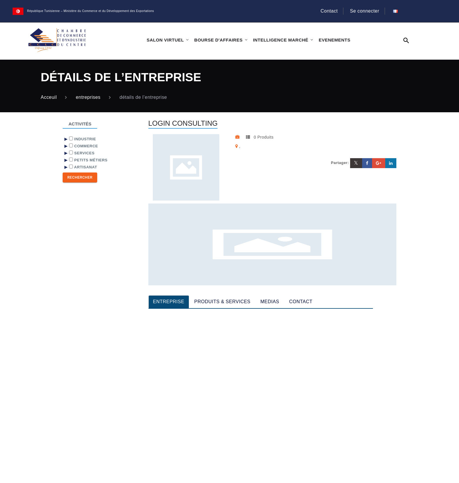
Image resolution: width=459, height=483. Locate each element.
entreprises (88, 97)
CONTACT (301, 301)
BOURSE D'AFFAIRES (218, 39)
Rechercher (80, 177)
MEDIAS (270, 301)
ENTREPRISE (168, 301)
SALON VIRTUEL (165, 39)
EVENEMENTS (334, 39)
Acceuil (49, 97)
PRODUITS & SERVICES (222, 301)
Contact (329, 10)
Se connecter (364, 10)
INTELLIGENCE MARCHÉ (280, 39)
